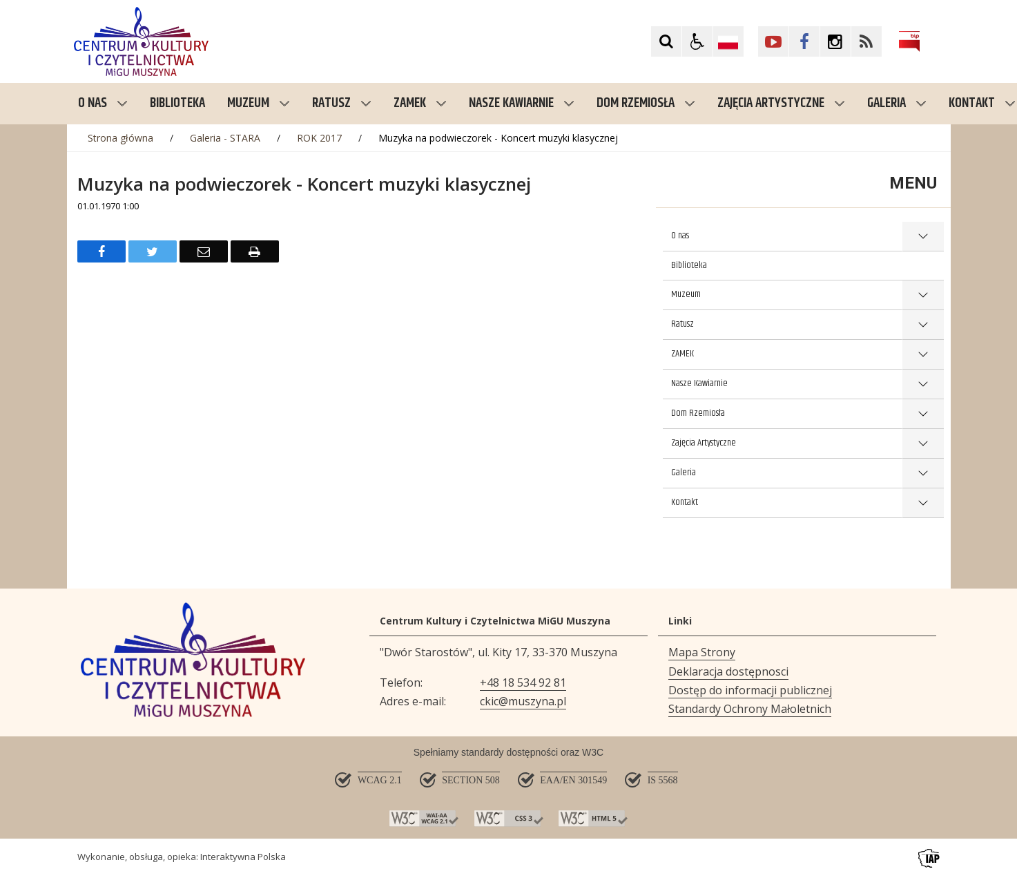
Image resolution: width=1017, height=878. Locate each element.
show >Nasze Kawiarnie (923, 384)
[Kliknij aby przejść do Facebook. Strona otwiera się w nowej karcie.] (804, 41)
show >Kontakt (923, 503)
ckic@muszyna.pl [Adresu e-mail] (523, 701)
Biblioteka (689, 265)
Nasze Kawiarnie (521, 103)
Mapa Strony (701, 652)
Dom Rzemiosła (646, 103)
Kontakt (684, 502)
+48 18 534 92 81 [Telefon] (523, 682)
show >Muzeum (923, 295)
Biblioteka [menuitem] (177, 103)
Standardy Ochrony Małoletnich (749, 708)
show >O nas (923, 236)
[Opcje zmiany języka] (728, 41)
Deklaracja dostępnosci (728, 671)
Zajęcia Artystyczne (781, 103)
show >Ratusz (923, 325)
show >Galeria (923, 473)
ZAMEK (420, 103)
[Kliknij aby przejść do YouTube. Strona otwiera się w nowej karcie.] (773, 41)
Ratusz (341, 103)
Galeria (897, 103)
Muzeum (258, 103)
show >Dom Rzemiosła (923, 414)
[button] (697, 41)
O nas (103, 103)
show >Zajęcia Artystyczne (923, 444)
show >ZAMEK (923, 355)
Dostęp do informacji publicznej (750, 690)
